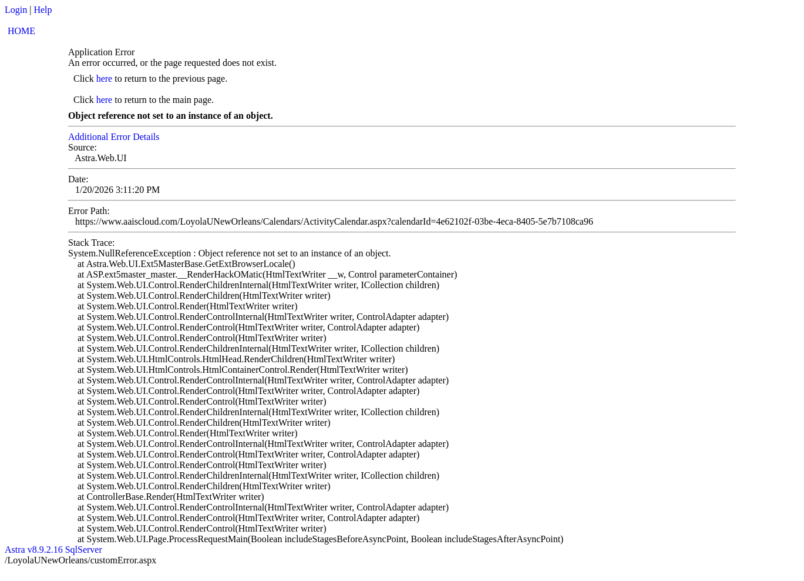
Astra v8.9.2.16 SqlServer (53, 550)
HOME (21, 31)
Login (16, 10)
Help (42, 10)
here (104, 79)
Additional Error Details (114, 137)
